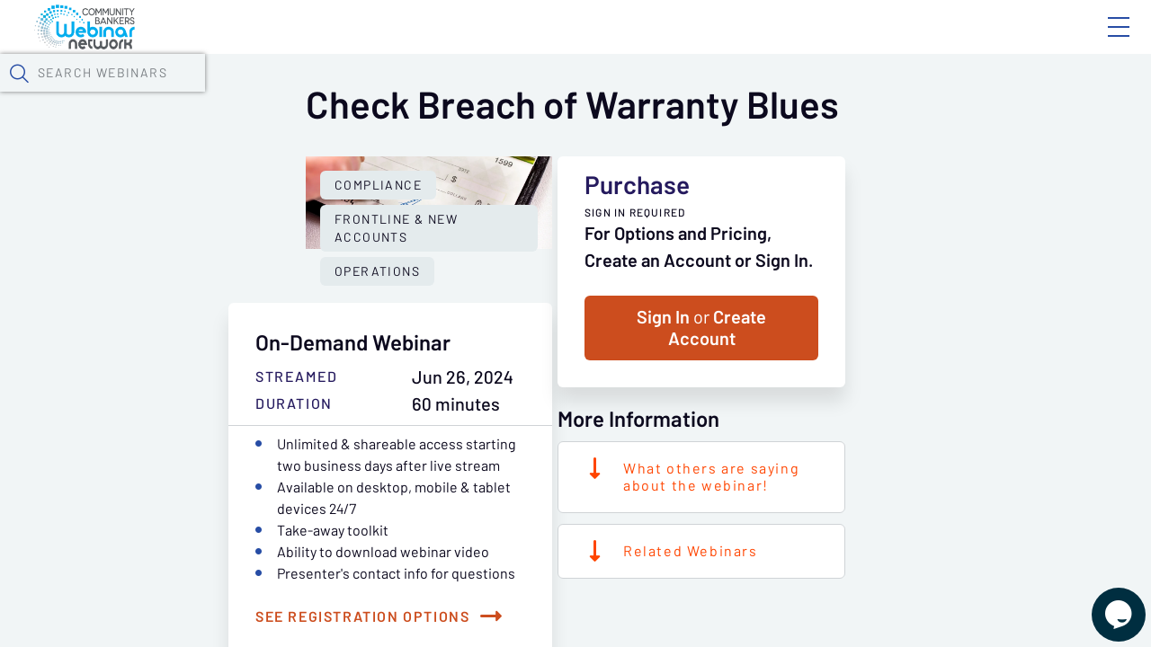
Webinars (319, 94)
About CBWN (974, 42)
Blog (862, 42)
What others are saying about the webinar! (900, 572)
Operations (544, 451)
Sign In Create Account (890, 423)
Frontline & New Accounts (367, 451)
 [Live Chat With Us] (1102, 602)
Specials (631, 94)
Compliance (189, 451)
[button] (932, 92)
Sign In (1098, 42)
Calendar (419, 94)
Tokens (509, 94)
